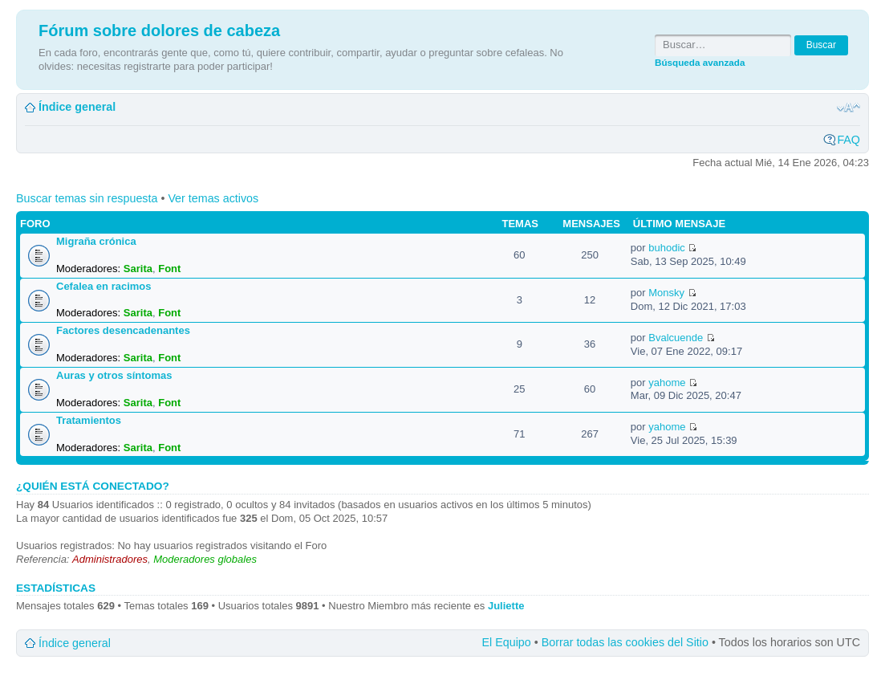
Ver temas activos (213, 198)
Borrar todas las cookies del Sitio (625, 642)
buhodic (666, 248)
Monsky (666, 293)
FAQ (848, 139)
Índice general (77, 106)
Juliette (506, 606)
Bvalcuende (675, 338)
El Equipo (506, 642)
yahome (666, 383)
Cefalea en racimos (104, 286)
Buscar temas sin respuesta (86, 198)
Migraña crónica (96, 241)
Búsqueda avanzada (700, 62)
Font (169, 269)
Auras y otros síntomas (114, 375)
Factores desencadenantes (123, 330)
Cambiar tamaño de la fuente (848, 107)
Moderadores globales (205, 559)
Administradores (110, 559)
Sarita (138, 269)
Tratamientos (88, 420)
